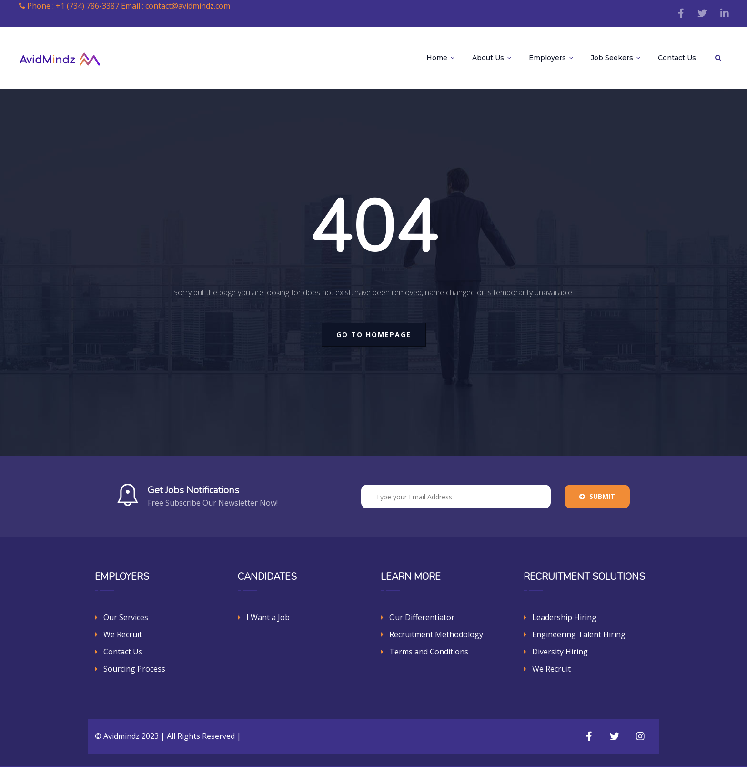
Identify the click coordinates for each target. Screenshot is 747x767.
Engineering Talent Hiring (579, 634)
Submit (597, 496)
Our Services (125, 617)
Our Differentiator (421, 617)
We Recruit (122, 634)
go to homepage (373, 334)
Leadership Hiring (564, 617)
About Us (491, 57)
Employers (551, 57)
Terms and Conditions (428, 651)
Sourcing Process (134, 668)
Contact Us (677, 57)
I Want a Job (268, 617)
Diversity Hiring (560, 651)
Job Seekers (615, 57)
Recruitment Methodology (436, 634)
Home (440, 57)
